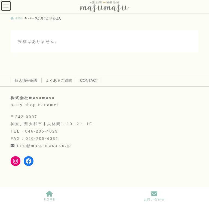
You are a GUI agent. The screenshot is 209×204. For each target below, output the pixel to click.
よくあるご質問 (58, 80)
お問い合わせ (154, 196)
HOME (49, 196)
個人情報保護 (26, 80)
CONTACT (89, 80)
